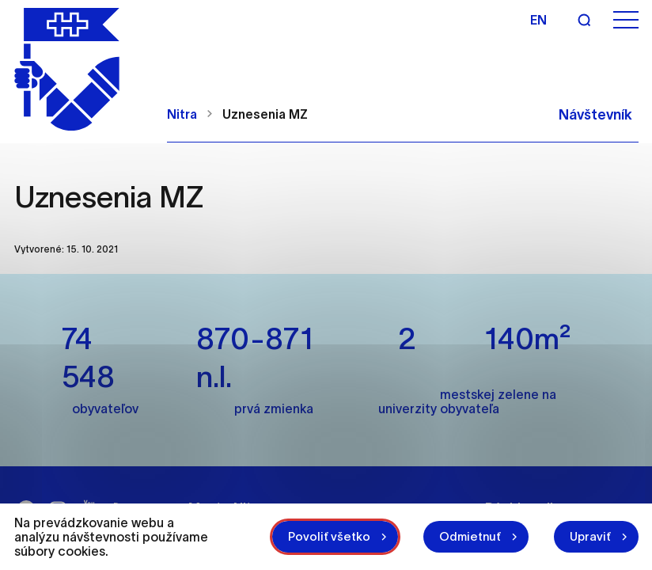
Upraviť (590, 536)
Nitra (182, 114)
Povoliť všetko (329, 536)
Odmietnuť (470, 536)
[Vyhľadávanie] (583, 19)
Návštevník (595, 115)
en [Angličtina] (538, 20)
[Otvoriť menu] (626, 20)
